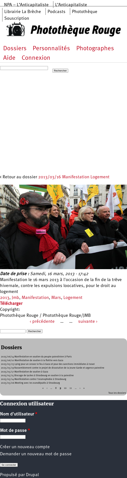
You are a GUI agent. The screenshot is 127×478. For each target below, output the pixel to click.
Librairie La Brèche (22, 12)
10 (65, 388)
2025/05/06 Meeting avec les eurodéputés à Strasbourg (30, 383)
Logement (72, 298)
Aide (9, 58)
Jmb (15, 298)
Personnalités (51, 49)
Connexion (36, 58)
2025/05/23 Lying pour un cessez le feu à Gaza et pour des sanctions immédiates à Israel (48, 364)
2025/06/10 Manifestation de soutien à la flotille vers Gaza (32, 360)
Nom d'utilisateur (18, 414)
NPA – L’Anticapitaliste (26, 5)
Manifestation (35, 298)
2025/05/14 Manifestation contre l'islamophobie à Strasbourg (33, 379)
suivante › (88, 321)
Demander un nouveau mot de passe (36, 454)
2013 (4, 298)
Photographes (95, 49)
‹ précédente (42, 321)
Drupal (32, 475)
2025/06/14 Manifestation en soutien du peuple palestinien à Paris (36, 357)
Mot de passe (15, 430)
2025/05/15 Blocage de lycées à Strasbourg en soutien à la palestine (37, 375)
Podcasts (56, 12)
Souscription (16, 18)
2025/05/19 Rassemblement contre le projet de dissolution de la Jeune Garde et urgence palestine (52, 368)
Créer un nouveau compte (25, 447)
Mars (56, 298)
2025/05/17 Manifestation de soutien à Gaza (24, 372)
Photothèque (84, 12)
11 (71, 388)
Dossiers (14, 49)
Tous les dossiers (117, 393)
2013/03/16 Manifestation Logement (73, 177)
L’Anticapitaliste (71, 5)
